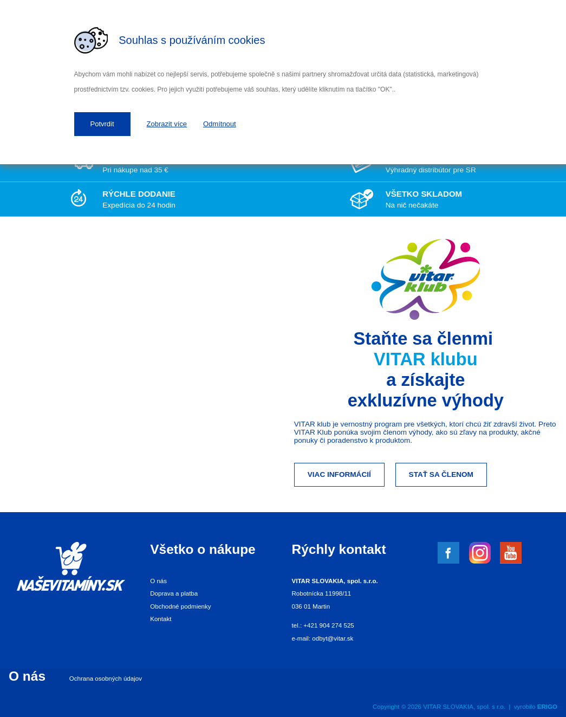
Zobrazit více (167, 124)
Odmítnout (219, 124)
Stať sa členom (441, 474)
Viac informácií (339, 474)
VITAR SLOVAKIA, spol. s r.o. (464, 706)
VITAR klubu (426, 359)
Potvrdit (102, 124)
